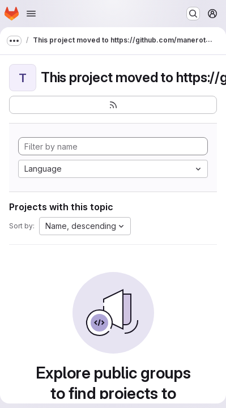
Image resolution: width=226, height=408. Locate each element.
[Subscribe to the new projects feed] (113, 105)
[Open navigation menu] (31, 14)
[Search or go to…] (193, 13)
